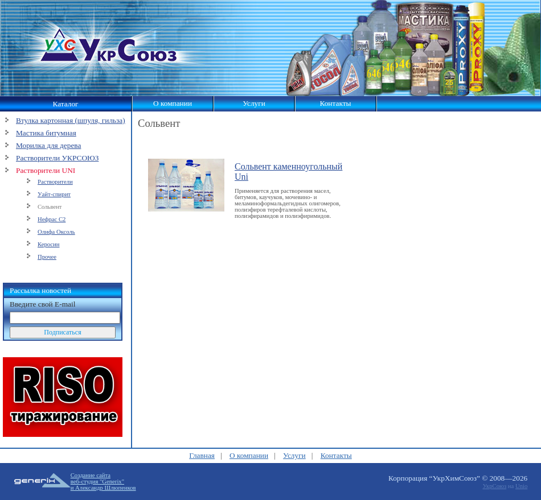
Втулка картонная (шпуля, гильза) (70, 120)
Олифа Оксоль (56, 232)
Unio (521, 486)
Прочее (47, 257)
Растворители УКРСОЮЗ (57, 158)
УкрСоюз (494, 486)
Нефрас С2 (51, 219)
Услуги (254, 103)
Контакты (335, 103)
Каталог (65, 104)
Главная (202, 455)
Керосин (49, 244)
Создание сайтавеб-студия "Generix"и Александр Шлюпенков (103, 481)
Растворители (55, 182)
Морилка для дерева (48, 145)
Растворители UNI (45, 170)
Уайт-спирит (54, 194)
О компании (172, 103)
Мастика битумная (46, 133)
